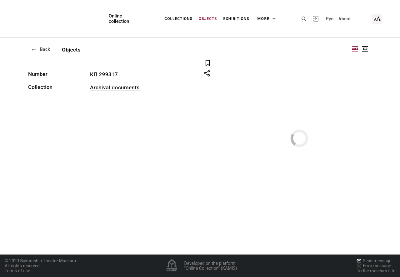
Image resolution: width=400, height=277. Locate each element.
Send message (374, 260)
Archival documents (115, 87)
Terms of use (17, 270)
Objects (208, 19)
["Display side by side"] (355, 49)
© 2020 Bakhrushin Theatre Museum (40, 260)
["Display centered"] (365, 49)
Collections (178, 19)
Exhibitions (236, 19)
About (344, 18)
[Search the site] (304, 19)
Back (40, 49)
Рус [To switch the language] (329, 18)
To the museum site (376, 270)
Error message (374, 265)
